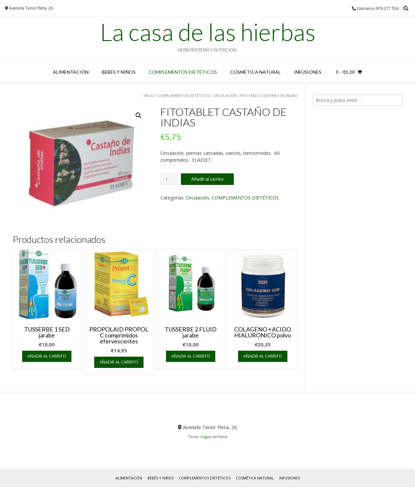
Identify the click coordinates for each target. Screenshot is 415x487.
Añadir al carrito (207, 179)
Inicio (149, 95)
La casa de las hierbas (207, 32)
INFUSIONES (307, 72)
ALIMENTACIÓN (71, 72)
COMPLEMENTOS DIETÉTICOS (183, 72)
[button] (139, 115)
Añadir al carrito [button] (46, 356)
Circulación (224, 95)
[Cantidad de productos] (168, 179)
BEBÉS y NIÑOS (119, 72)
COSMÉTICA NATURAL (255, 72)
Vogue (206, 436)
